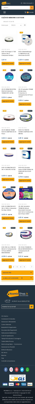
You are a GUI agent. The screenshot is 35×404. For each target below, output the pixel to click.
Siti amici (4, 352)
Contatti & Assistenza (8, 361)
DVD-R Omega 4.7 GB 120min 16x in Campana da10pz (9, 53)
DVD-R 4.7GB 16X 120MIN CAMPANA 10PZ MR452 (25, 132)
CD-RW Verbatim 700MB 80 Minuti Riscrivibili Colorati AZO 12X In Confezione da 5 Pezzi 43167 (25, 210)
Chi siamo (4, 316)
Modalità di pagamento (8, 327)
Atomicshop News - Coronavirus (11, 344)
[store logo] (5, 3)
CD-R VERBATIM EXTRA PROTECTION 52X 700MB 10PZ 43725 (9, 91)
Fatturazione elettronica (8, 333)
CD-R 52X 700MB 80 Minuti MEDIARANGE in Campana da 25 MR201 (25, 250)
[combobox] (17, 8)
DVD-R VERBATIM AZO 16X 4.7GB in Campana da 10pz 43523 (9, 208)
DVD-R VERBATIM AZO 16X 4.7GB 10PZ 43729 (9, 168)
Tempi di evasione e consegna (11, 338)
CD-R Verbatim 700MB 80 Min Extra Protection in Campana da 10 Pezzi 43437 (25, 93)
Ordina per (4, 25)
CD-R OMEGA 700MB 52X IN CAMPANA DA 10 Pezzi (9, 132)
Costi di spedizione (7, 336)
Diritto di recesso (6, 350)
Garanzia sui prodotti (8, 347)
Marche (3, 355)
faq (2, 358)
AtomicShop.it (17, 395)
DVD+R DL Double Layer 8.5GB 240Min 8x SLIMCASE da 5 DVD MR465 (25, 170)
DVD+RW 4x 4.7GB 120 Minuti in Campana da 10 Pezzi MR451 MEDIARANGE (9, 250)
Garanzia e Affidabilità (8, 322)
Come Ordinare (6, 324)
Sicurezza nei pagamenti (9, 330)
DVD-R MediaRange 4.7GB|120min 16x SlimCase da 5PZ (25, 53)
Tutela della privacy (7, 341)
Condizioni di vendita (8, 319)
